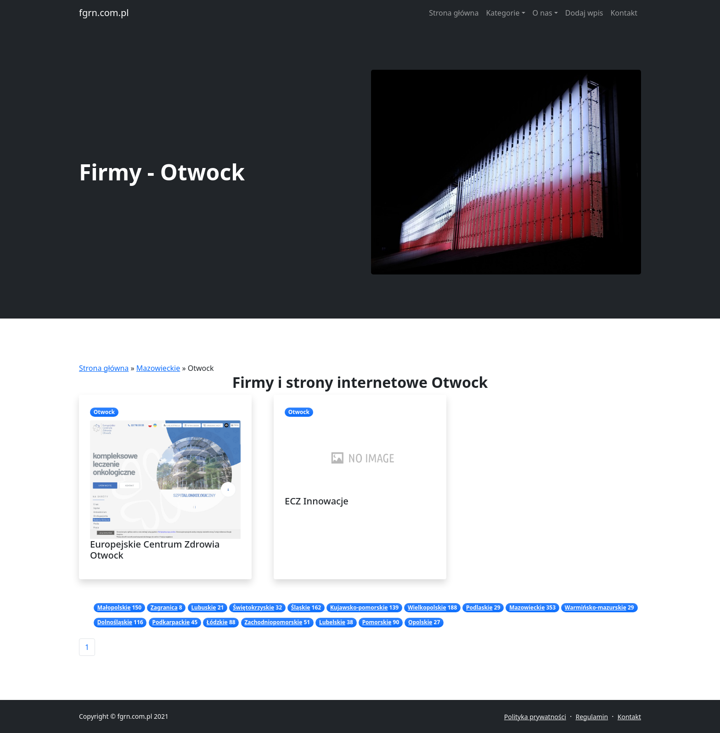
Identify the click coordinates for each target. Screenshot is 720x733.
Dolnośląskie (114, 622)
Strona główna (453, 13)
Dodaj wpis (584, 13)
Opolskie (420, 622)
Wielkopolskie (427, 607)
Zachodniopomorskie (273, 622)
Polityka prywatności (535, 716)
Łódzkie (217, 622)
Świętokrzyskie (253, 607)
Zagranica (164, 607)
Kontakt (623, 13)
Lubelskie (332, 622)
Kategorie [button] (502, 13)
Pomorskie (377, 622)
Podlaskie (479, 607)
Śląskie (300, 607)
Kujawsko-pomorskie (359, 607)
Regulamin (591, 716)
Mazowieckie (158, 368)
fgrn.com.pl (104, 12)
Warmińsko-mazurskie (595, 607)
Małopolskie (114, 607)
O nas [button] (542, 13)
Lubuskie (203, 607)
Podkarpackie (171, 622)
